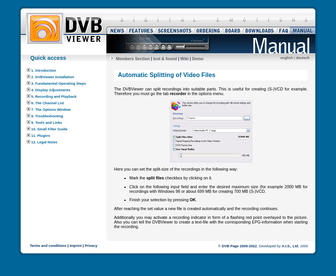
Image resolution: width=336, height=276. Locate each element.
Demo (198, 58)
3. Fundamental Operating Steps (56, 83)
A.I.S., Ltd (290, 246)
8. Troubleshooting (45, 116)
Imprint (76, 246)
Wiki (184, 58)
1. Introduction (41, 70)
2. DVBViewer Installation (50, 77)
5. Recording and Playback (52, 97)
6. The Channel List (45, 103)
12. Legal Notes (42, 142)
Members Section (133, 58)
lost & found (165, 58)
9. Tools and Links (44, 123)
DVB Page (230, 246)
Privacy (91, 246)
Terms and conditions (48, 246)
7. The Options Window (49, 110)
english (287, 58)
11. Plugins (38, 136)
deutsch (303, 58)
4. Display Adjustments (48, 90)
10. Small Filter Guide (47, 129)
